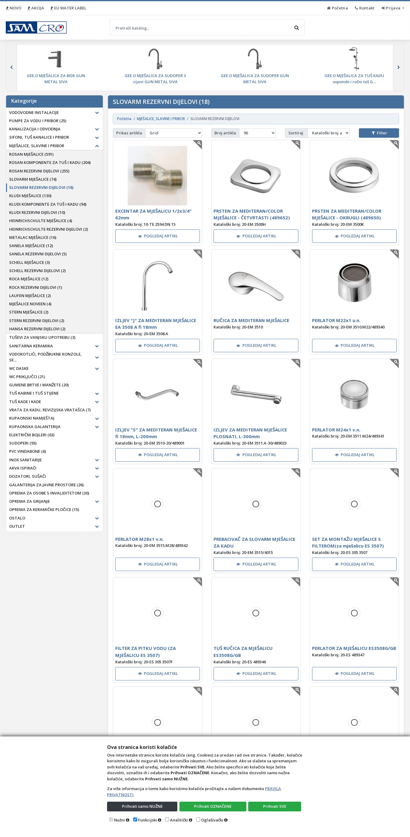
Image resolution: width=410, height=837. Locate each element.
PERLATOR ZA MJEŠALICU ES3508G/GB (354, 648)
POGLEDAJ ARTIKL (158, 236)
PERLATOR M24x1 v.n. (336, 430)
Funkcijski (147, 820)
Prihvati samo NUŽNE (142, 806)
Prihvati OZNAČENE (212, 806)
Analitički (179, 820)
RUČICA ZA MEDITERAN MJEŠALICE (251, 320)
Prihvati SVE (274, 806)
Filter (379, 133)
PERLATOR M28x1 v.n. (139, 539)
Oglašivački (212, 820)
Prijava (391, 8)
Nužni (119, 820)
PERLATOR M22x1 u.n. (336, 320)
